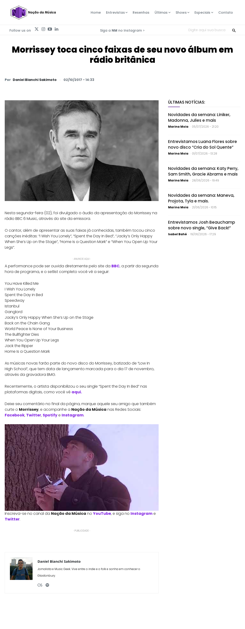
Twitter (33, 415)
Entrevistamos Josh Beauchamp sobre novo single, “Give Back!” (201, 225)
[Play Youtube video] (82, 467)
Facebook (15, 415)
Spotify (50, 415)
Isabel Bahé (177, 234)
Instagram (73, 415)
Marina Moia (178, 127)
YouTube (102, 513)
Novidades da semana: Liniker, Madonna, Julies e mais (199, 117)
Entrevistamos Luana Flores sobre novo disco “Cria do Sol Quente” (202, 144)
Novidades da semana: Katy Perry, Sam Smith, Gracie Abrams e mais (203, 171)
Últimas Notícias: (186, 102)
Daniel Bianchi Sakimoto (35, 79)
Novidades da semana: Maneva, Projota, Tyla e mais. (201, 198)
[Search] (234, 30)
